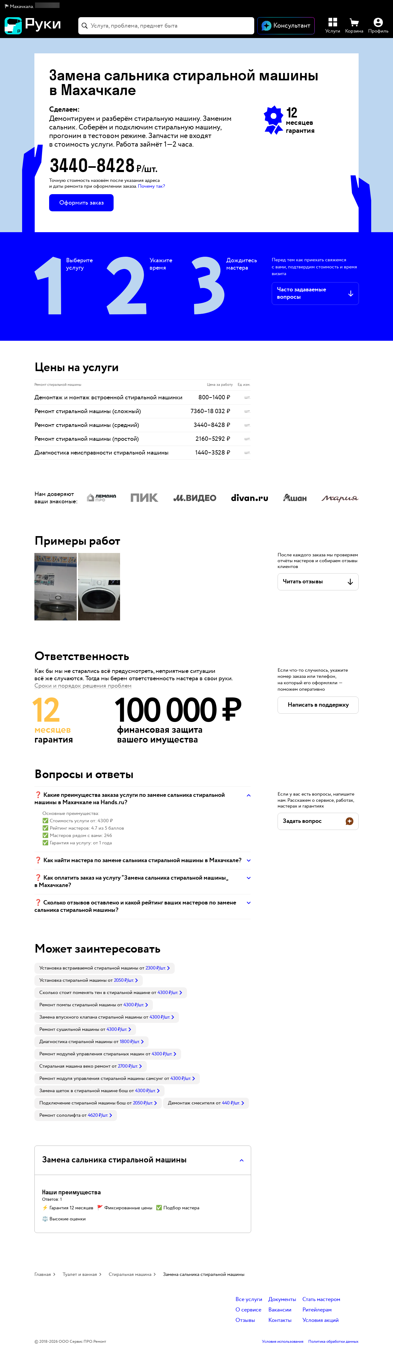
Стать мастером (321, 1299)
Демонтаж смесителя (191, 1103)
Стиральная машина (130, 1274)
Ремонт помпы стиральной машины (77, 1004)
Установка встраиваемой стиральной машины (88, 968)
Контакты (280, 1320)
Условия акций (320, 1320)
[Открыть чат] (286, 25)
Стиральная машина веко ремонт (75, 1066)
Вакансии (279, 1310)
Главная (42, 1274)
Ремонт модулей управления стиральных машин (91, 1054)
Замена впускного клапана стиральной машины (90, 1017)
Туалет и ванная (80, 1274)
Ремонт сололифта (59, 1115)
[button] (32, 6)
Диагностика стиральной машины (75, 1041)
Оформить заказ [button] (81, 202)
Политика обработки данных (333, 1341)
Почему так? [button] (151, 186)
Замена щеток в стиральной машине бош (83, 1090)
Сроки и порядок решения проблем (83, 685)
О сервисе (248, 1310)
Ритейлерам (317, 1310)
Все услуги (248, 1299)
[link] (104, 968)
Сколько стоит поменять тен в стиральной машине (94, 992)
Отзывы (245, 1320)
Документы (282, 1299)
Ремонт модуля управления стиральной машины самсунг (101, 1078)
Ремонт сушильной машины (69, 1029)
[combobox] (166, 25)
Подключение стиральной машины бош (82, 1103)
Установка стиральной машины (73, 980)
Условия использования (282, 1341)
